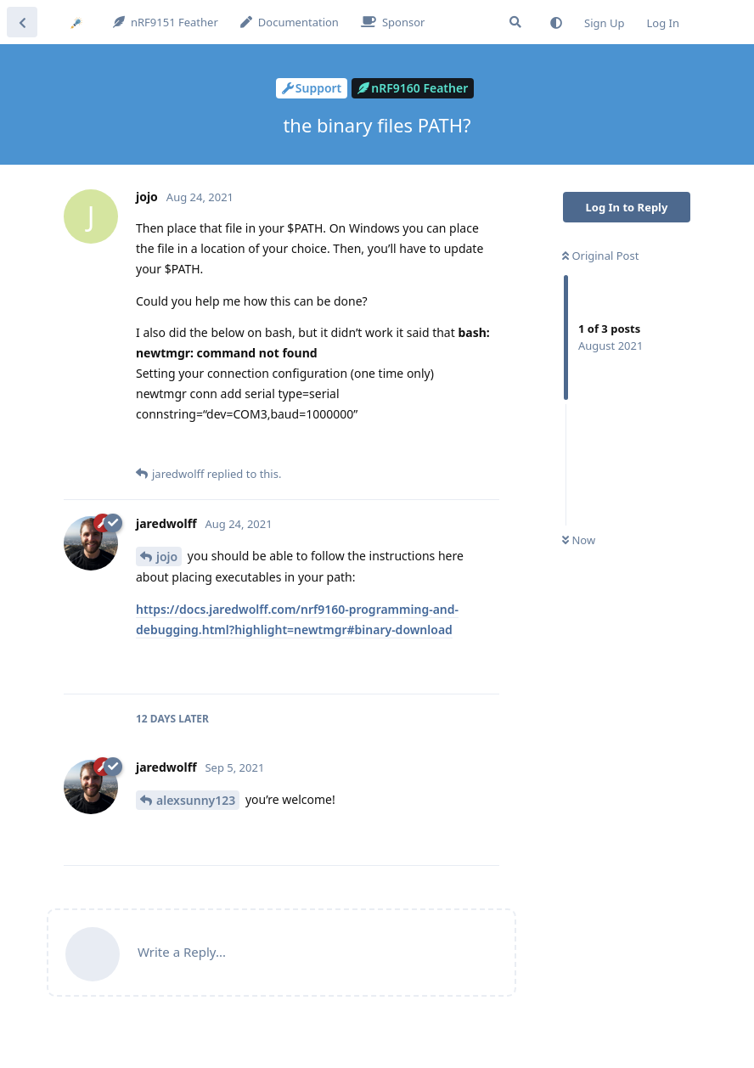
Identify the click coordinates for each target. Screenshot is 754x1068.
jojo (166, 556)
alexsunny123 (195, 800)
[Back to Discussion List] (22, 22)
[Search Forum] (515, 22)
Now (578, 540)
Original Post (600, 255)
